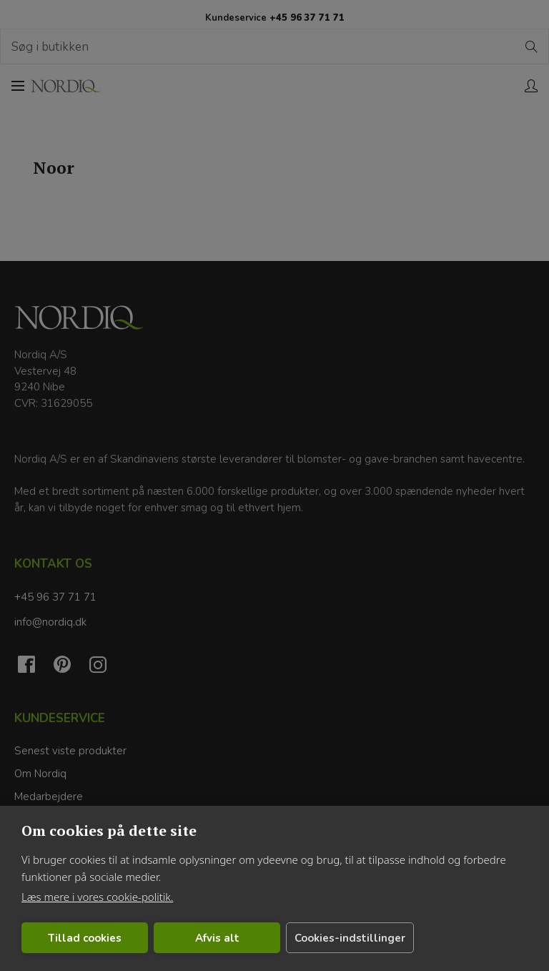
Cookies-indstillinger (299, 938)
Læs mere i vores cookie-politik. (97, 896)
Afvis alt (181, 938)
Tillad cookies (72, 938)
